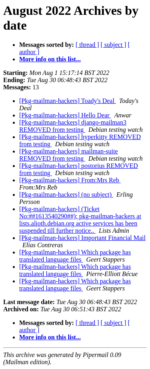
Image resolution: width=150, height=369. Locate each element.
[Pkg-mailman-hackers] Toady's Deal (67, 100)
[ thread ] (87, 44)
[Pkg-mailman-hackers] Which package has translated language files (75, 256)
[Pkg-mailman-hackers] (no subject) (66, 194)
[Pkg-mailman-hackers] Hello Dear (65, 115)
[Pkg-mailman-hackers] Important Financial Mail (82, 237)
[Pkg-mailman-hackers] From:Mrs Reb (70, 180)
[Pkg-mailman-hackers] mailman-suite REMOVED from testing (68, 155)
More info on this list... (50, 59)
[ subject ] (113, 44)
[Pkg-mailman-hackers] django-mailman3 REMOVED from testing (72, 126)
